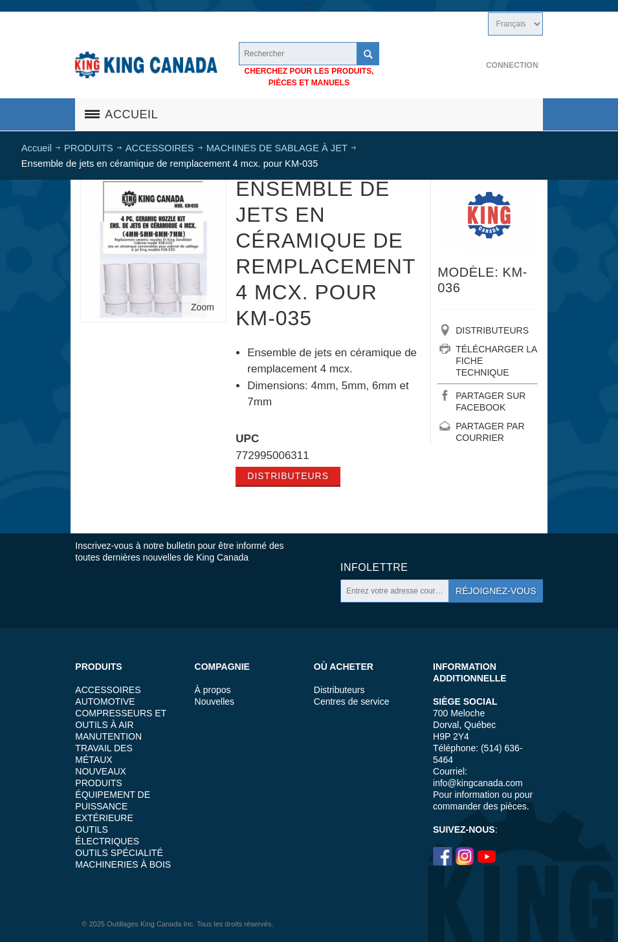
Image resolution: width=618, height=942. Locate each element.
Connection (512, 65)
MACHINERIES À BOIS (123, 864)
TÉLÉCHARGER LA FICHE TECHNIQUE (496, 361)
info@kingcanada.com (478, 783)
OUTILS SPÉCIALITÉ (118, 853)
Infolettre (374, 567)
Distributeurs (288, 476)
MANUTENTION (108, 736)
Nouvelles (214, 701)
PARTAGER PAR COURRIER (490, 432)
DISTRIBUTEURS (492, 330)
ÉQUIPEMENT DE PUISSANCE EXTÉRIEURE (112, 806)
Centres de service (352, 701)
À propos (213, 690)
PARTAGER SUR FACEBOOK (490, 401)
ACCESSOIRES (107, 690)
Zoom (202, 307)
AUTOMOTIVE (105, 701)
